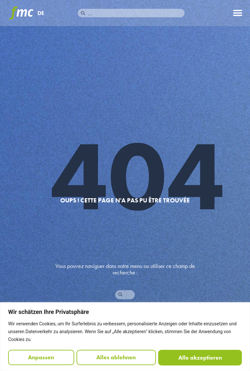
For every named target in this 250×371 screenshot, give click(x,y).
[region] (125, 336)
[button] (237, 13)
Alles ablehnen (116, 357)
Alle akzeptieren (200, 357)
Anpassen (41, 357)
